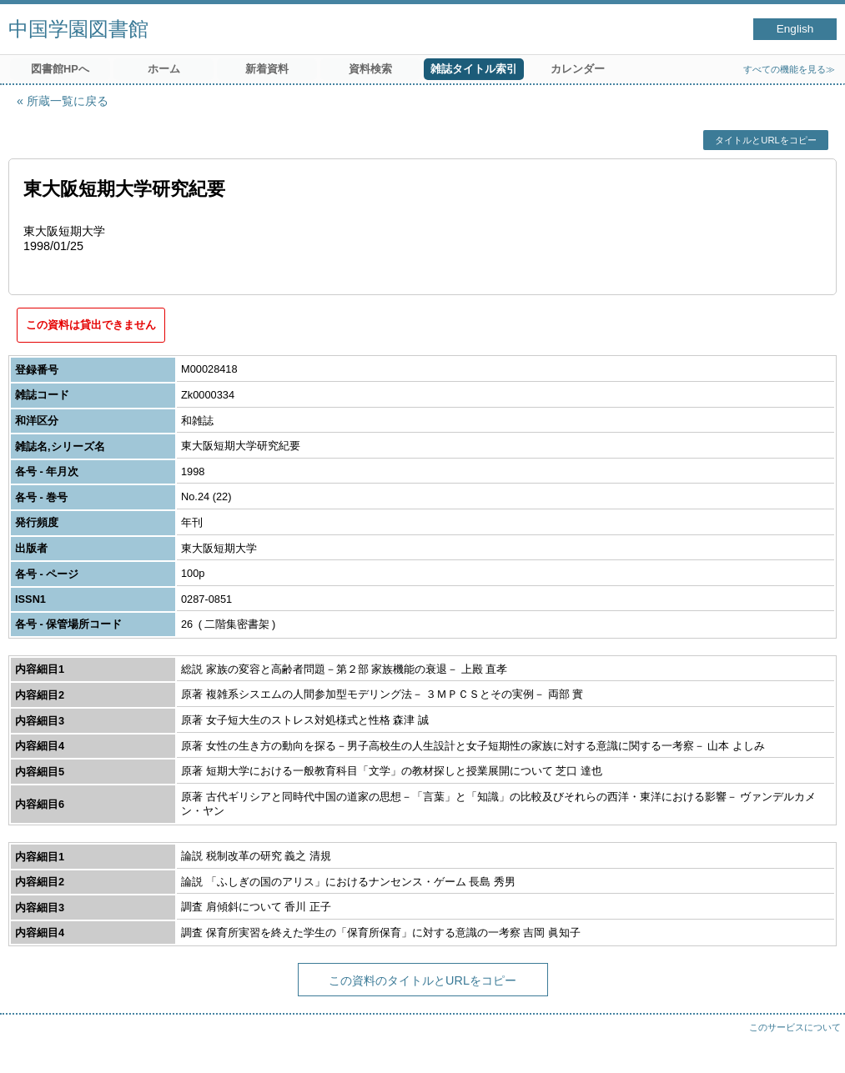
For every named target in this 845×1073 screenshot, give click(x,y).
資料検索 (370, 69)
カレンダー (578, 69)
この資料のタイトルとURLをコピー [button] (422, 980)
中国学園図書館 (78, 29)
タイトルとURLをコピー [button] (765, 140)
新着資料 (267, 69)
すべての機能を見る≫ (789, 69)
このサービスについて (795, 1027)
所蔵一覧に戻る (67, 101)
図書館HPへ (60, 69)
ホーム (164, 69)
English (795, 29)
